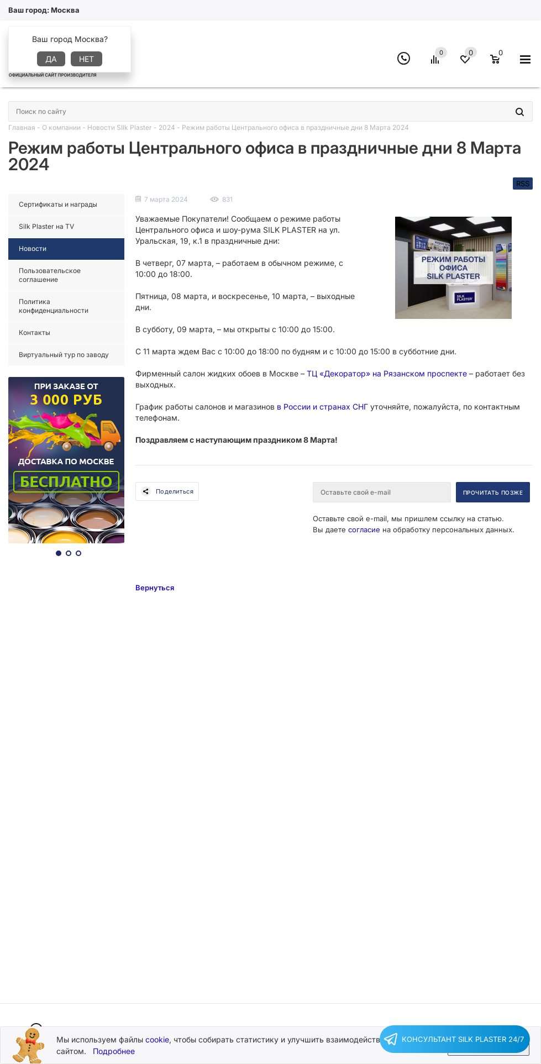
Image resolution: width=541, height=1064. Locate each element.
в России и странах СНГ (322, 406)
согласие (364, 529)
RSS (522, 183)
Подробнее (114, 1051)
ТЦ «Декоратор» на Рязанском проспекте (387, 373)
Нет (86, 59)
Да (51, 59)
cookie (157, 1039)
